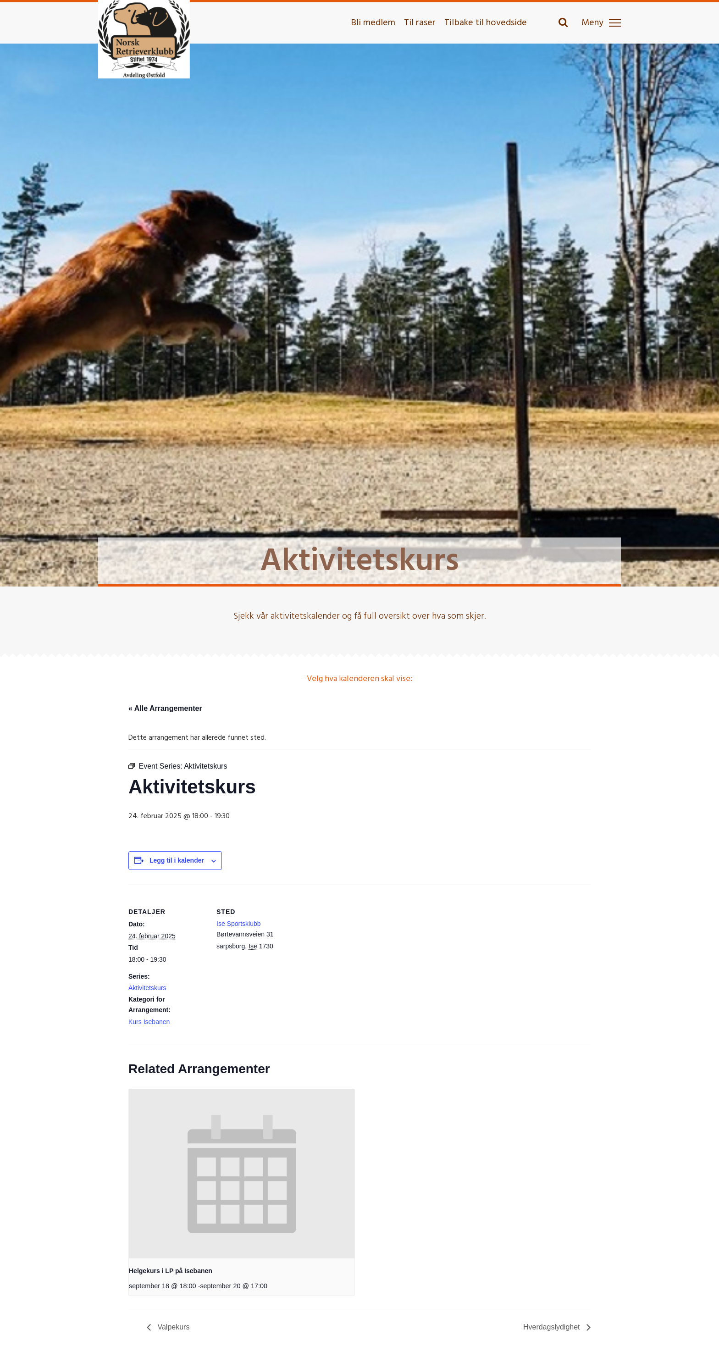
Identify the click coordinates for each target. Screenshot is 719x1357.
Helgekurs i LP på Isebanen (170, 1270)
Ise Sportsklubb (238, 923)
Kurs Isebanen (149, 1021)
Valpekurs (172, 1327)
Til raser (420, 23)
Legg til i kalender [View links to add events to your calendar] (176, 860)
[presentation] (241, 1173)
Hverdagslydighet (552, 1327)
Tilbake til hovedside (485, 23)
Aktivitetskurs (147, 987)
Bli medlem (373, 23)
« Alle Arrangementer (165, 708)
